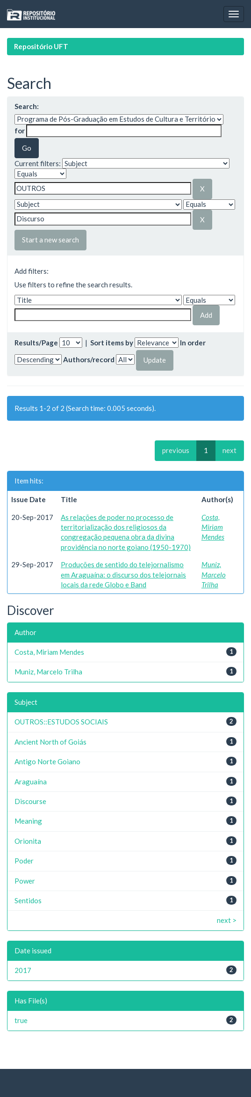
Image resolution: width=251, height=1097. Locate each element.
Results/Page (36, 342)
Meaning (28, 821)
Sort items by (111, 342)
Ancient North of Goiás (50, 742)
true (21, 1020)
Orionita (27, 841)
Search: (26, 106)
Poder (24, 860)
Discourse (30, 801)
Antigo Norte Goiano (47, 761)
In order (193, 342)
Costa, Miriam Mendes (212, 527)
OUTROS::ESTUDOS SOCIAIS (61, 721)
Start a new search (50, 239)
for (19, 130)
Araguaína (30, 781)
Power (24, 881)
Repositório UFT (41, 46)
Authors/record (89, 359)
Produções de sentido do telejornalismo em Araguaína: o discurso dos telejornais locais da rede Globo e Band (123, 574)
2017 (22, 970)
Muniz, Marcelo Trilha (213, 574)
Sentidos (28, 900)
